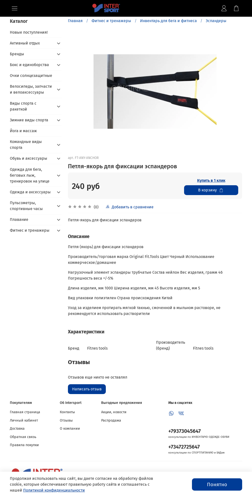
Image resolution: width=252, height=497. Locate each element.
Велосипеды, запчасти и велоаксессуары (31, 89)
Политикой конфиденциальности (54, 490)
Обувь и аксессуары (28, 158)
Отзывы (66, 420)
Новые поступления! (29, 32)
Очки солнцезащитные (31, 75)
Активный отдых (25, 43)
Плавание (19, 219)
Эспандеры (216, 20)
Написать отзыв (87, 389)
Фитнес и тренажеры (111, 20)
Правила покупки (24, 445)
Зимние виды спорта (29, 120)
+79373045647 (184, 431)
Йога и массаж (23, 130)
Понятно (217, 484)
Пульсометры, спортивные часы (26, 205)
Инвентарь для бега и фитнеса (168, 20)
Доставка (17, 428)
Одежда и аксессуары (30, 192)
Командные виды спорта (26, 144)
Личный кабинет (24, 420)
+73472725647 (184, 447)
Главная (75, 20)
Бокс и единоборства (29, 64)
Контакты (67, 412)
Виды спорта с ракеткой (23, 106)
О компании (70, 428)
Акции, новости (113, 412)
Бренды (17, 54)
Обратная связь (23, 437)
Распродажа (111, 420)
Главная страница (25, 412)
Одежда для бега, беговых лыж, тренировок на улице (29, 175)
